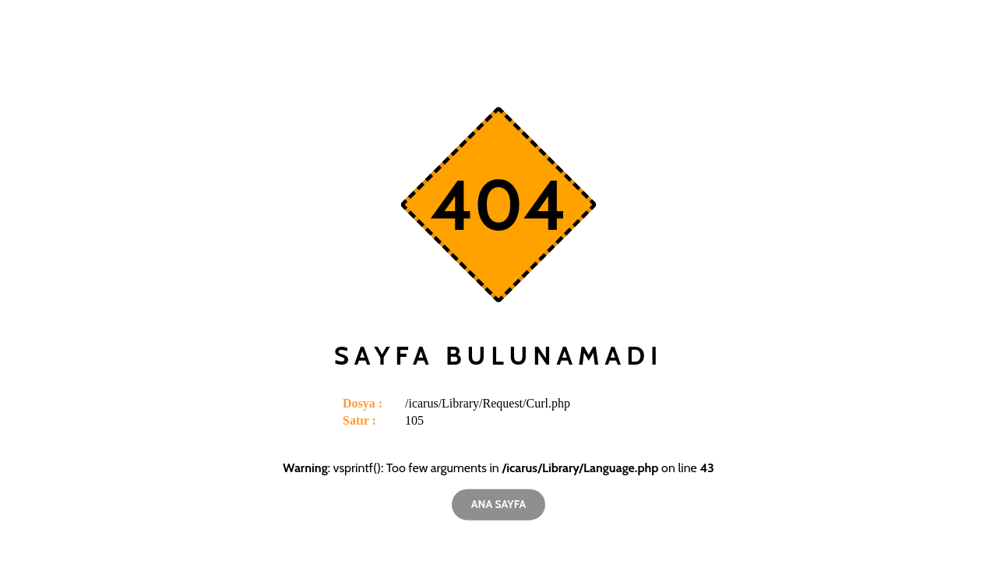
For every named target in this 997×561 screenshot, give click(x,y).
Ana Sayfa (498, 504)
